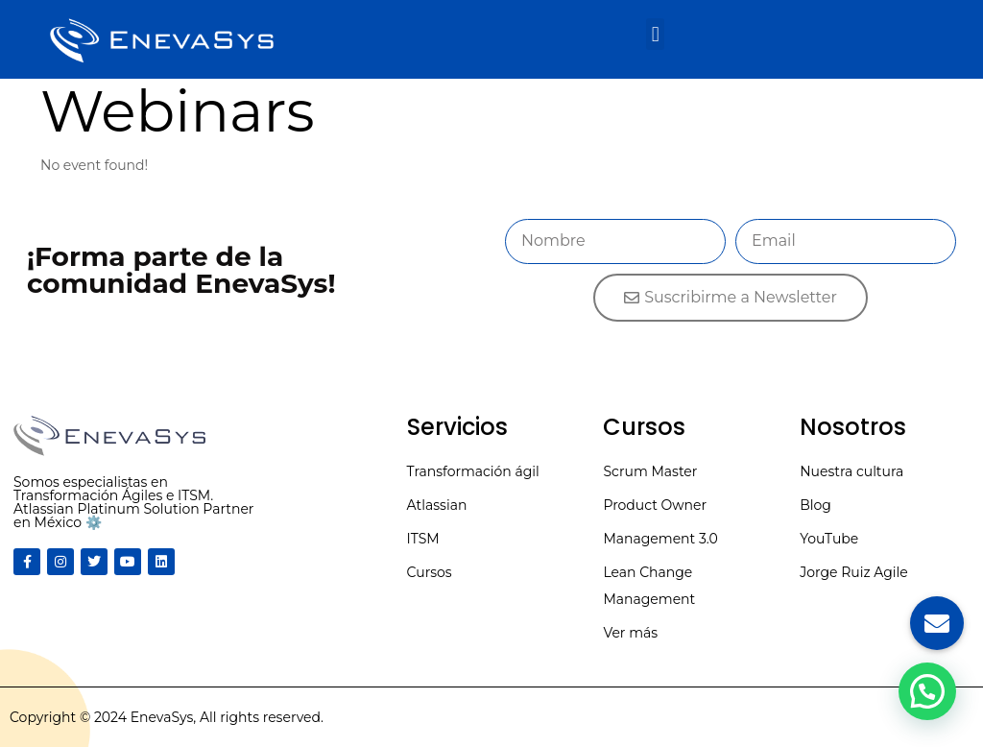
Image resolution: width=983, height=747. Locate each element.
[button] (655, 34)
